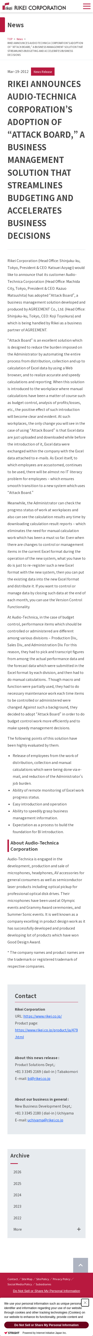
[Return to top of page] (80, 1265)
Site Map (27, 1279)
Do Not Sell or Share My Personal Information (46, 1291)
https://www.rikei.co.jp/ (42, 1016)
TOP (9, 39)
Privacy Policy (61, 1279)
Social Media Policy (19, 1284)
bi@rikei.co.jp (39, 1078)
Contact (12, 1279)
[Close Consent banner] (85, 1302)
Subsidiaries (43, 1284)
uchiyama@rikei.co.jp (45, 1119)
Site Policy (42, 1279)
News (20, 39)
